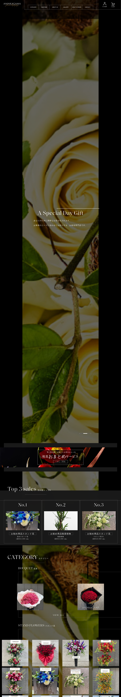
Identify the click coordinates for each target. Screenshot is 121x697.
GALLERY (66, 7)
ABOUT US (55, 7)
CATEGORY (33, 7)
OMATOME (44, 7)
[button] (99, 689)
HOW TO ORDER (76, 7)
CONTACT (87, 7)
